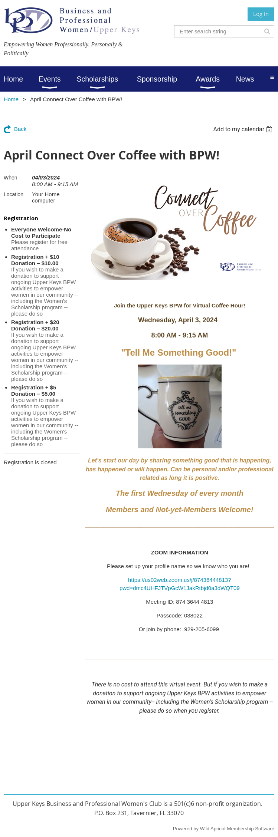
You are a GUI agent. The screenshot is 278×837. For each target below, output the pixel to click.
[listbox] (243, 129)
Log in (261, 13)
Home (11, 99)
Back (20, 129)
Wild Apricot (213, 828)
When (10, 178)
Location (13, 194)
